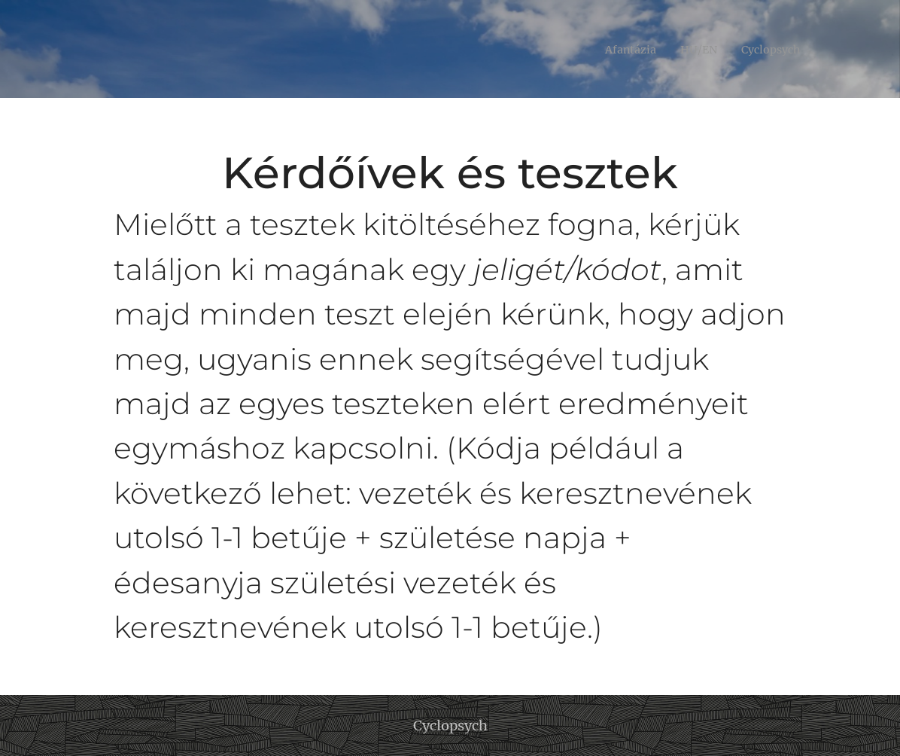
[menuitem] (619, 49)
